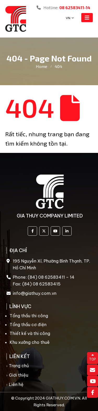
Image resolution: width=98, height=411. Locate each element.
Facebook (32, 231)
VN (68, 18)
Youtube (55, 231)
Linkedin (67, 231)
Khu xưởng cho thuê (30, 342)
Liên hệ (16, 384)
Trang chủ (19, 365)
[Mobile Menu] (87, 17)
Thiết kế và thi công (30, 333)
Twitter (44, 231)
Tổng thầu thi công (29, 315)
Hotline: (63, 7)
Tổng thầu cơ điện (28, 324)
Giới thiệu (18, 375)
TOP (92, 357)
